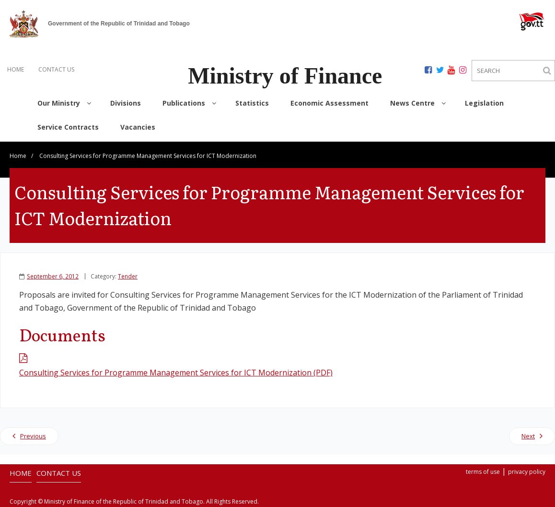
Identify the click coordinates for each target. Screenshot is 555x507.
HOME (15, 69)
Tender (128, 276)
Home (18, 156)
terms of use (483, 472)
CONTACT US (56, 69)
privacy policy (526, 472)
